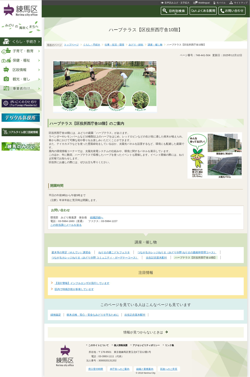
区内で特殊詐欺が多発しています (74, 289)
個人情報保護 (120, 345)
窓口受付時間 (95, 369)
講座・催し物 (155, 44)
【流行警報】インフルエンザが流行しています (82, 283)
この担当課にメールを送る (66, 224)
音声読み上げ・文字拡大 (177, 2)
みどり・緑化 (136, 44)
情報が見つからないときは (143, 332)
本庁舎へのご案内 (119, 369)
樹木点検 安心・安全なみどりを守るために (93, 314)
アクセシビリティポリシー (146, 345)
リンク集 (169, 345)
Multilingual (204, 2)
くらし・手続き (91, 44)
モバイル (221, 2)
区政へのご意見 (168, 369)
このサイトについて (98, 345)
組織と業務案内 (144, 369)
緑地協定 (56, 314)
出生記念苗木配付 (134, 314)
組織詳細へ (96, 217)
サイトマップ (241, 2)
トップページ (71, 44)
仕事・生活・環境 (114, 44)
